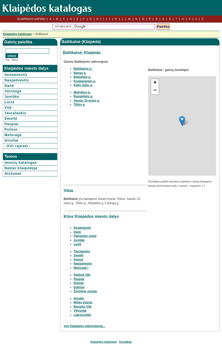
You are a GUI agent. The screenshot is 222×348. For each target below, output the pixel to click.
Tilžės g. (79, 104)
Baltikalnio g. (83, 68)
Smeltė (10, 118)
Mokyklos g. (82, 92)
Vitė (8, 108)
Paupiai (11, 124)
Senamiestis (16, 75)
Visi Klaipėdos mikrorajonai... (84, 326)
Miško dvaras (83, 302)
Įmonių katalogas (20, 163)
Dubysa (79, 287)
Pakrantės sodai (85, 236)
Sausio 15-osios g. (87, 100)
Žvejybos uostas (85, 291)
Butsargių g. (82, 77)
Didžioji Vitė (82, 275)
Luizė (9, 102)
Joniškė (11, 97)
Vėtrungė (13, 91)
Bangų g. (80, 73)
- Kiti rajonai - (17, 146)
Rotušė (79, 283)
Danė (9, 86)
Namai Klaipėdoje (21, 168)
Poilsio (11, 129)
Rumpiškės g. (83, 96)
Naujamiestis (16, 80)
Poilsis (78, 259)
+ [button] (155, 83)
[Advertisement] (105, 148)
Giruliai (11, 140)
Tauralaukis (15, 113)
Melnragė (13, 135)
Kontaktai (125, 341)
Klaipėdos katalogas (17, 34)
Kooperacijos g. (85, 81)
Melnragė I (81, 268)
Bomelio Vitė (82, 306)
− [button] (155, 90)
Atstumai (12, 173)
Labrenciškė (82, 315)
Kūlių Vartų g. (83, 85)
